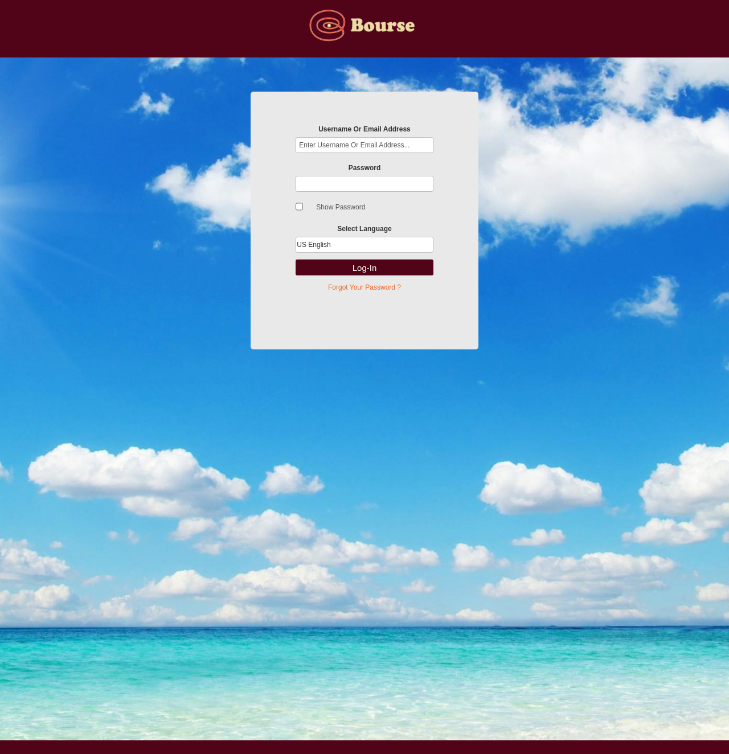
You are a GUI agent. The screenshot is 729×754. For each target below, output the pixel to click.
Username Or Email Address (364, 129)
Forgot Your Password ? (364, 287)
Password (365, 168)
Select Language (364, 229)
